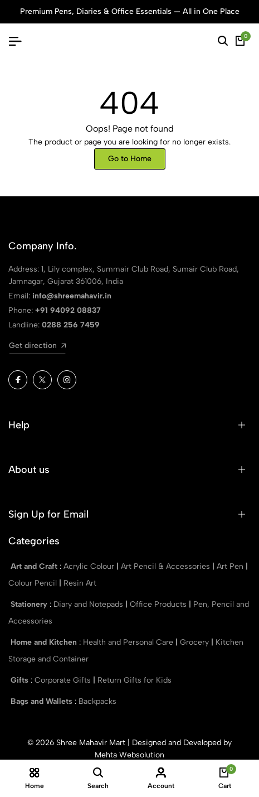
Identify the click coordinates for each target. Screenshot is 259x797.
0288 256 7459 (71, 325)
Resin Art (79, 583)
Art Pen (231, 566)
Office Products (159, 604)
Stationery (30, 604)
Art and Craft (35, 566)
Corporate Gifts (64, 680)
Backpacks (97, 701)
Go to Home (130, 158)
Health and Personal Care (129, 642)
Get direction (37, 345)
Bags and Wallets (43, 701)
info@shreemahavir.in (71, 296)
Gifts (21, 680)
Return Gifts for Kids (134, 680)
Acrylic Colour (89, 566)
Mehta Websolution (129, 755)
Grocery (195, 642)
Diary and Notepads (89, 604)
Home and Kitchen (45, 642)
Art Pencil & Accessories (166, 566)
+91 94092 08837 (68, 310)
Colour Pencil (33, 583)
